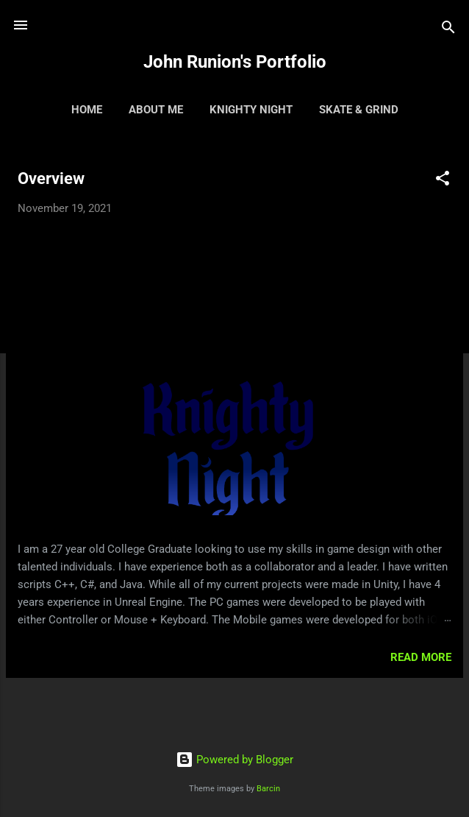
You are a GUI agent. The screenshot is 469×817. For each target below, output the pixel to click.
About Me (156, 109)
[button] (442, 180)
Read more (420, 657)
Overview (51, 178)
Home (86, 109)
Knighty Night (251, 109)
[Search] (448, 29)
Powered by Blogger (234, 759)
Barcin (268, 788)
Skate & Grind (358, 109)
